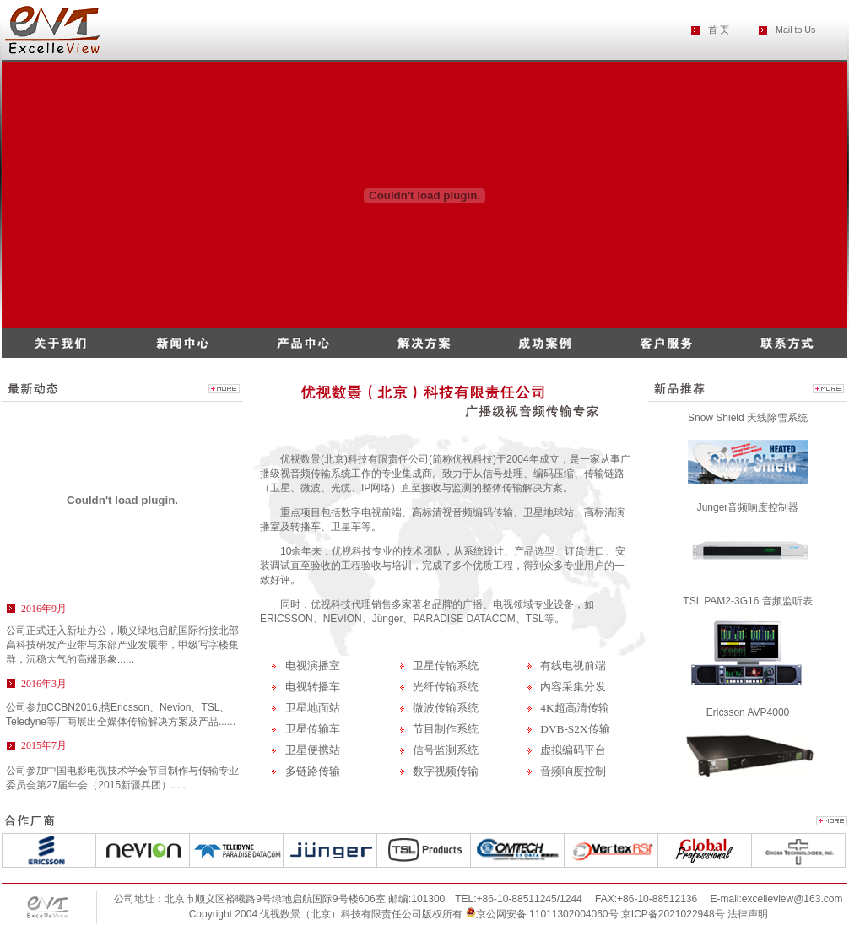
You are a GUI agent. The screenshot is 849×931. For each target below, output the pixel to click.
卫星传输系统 (446, 665)
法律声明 (747, 914)
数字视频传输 (446, 771)
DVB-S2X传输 (574, 729)
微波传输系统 (446, 707)
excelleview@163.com (792, 899)
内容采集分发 (573, 686)
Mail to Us (795, 29)
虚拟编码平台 (573, 750)
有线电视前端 (573, 665)
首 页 (718, 29)
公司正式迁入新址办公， (122, 645)
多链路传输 (312, 771)
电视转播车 (312, 686)
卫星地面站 (312, 707)
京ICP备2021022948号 (674, 914)
